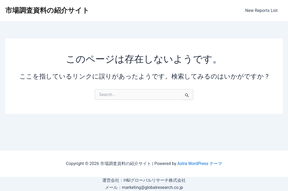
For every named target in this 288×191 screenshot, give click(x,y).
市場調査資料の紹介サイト (47, 10)
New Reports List (262, 10)
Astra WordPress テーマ (199, 163)
